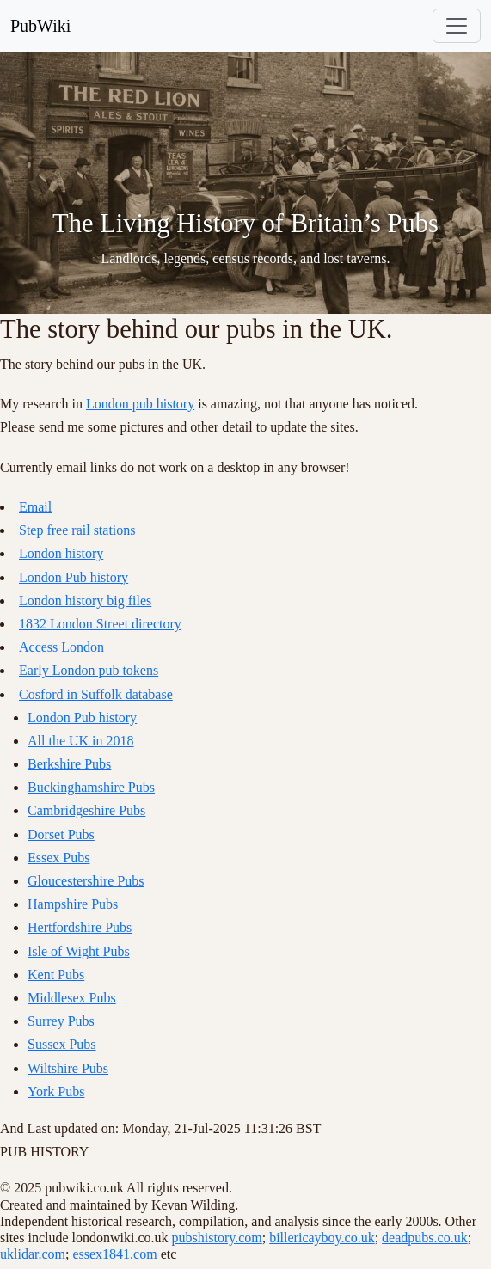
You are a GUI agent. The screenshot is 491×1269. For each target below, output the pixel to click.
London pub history (140, 403)
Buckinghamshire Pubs (91, 787)
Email (35, 507)
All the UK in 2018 (81, 740)
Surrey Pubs (61, 1021)
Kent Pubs (56, 974)
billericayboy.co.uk (321, 1237)
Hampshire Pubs (73, 904)
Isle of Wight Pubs (79, 951)
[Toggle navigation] (457, 26)
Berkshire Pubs (69, 764)
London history (61, 553)
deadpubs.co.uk (425, 1237)
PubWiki (40, 25)
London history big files (85, 600)
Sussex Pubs (62, 1044)
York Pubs (56, 1091)
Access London (61, 647)
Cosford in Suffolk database (96, 694)
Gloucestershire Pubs (86, 881)
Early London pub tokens (88, 670)
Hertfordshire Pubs (80, 927)
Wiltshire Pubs (68, 1068)
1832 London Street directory (100, 623)
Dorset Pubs (61, 834)
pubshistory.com (217, 1237)
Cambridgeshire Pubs (86, 810)
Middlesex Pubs (72, 997)
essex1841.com (114, 1254)
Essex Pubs (58, 857)
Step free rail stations (77, 530)
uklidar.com (32, 1254)
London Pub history (73, 577)
